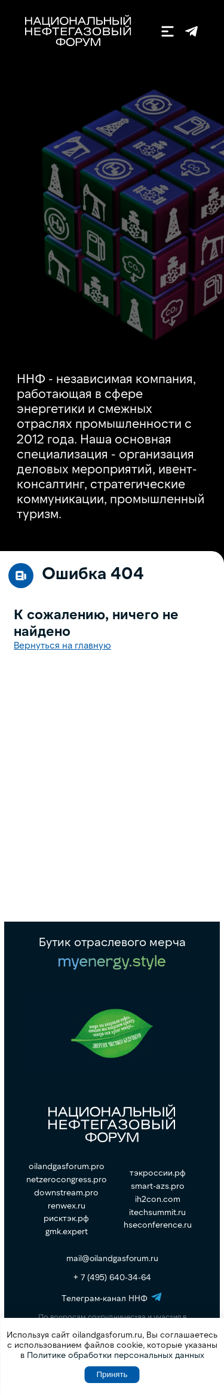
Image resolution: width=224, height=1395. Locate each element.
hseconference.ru (158, 1224)
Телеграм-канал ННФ (191, 31)
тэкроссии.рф (158, 1172)
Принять (111, 1374)
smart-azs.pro (158, 1186)
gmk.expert (66, 1231)
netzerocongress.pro (66, 1179)
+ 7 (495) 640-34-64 (112, 1277)
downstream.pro (66, 1192)
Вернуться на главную (62, 644)
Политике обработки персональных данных (115, 1355)
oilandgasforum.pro (67, 1166)
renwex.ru (66, 1205)
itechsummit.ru (157, 1212)
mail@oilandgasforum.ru (112, 1258)
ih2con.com (157, 1199)
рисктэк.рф (66, 1218)
